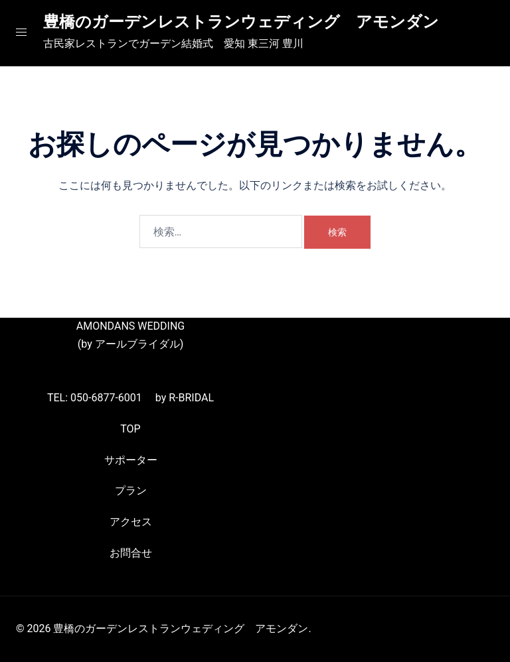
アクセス (131, 521)
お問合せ (131, 553)
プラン (131, 490)
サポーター (130, 460)
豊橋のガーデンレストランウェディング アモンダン (241, 22)
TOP (130, 429)
